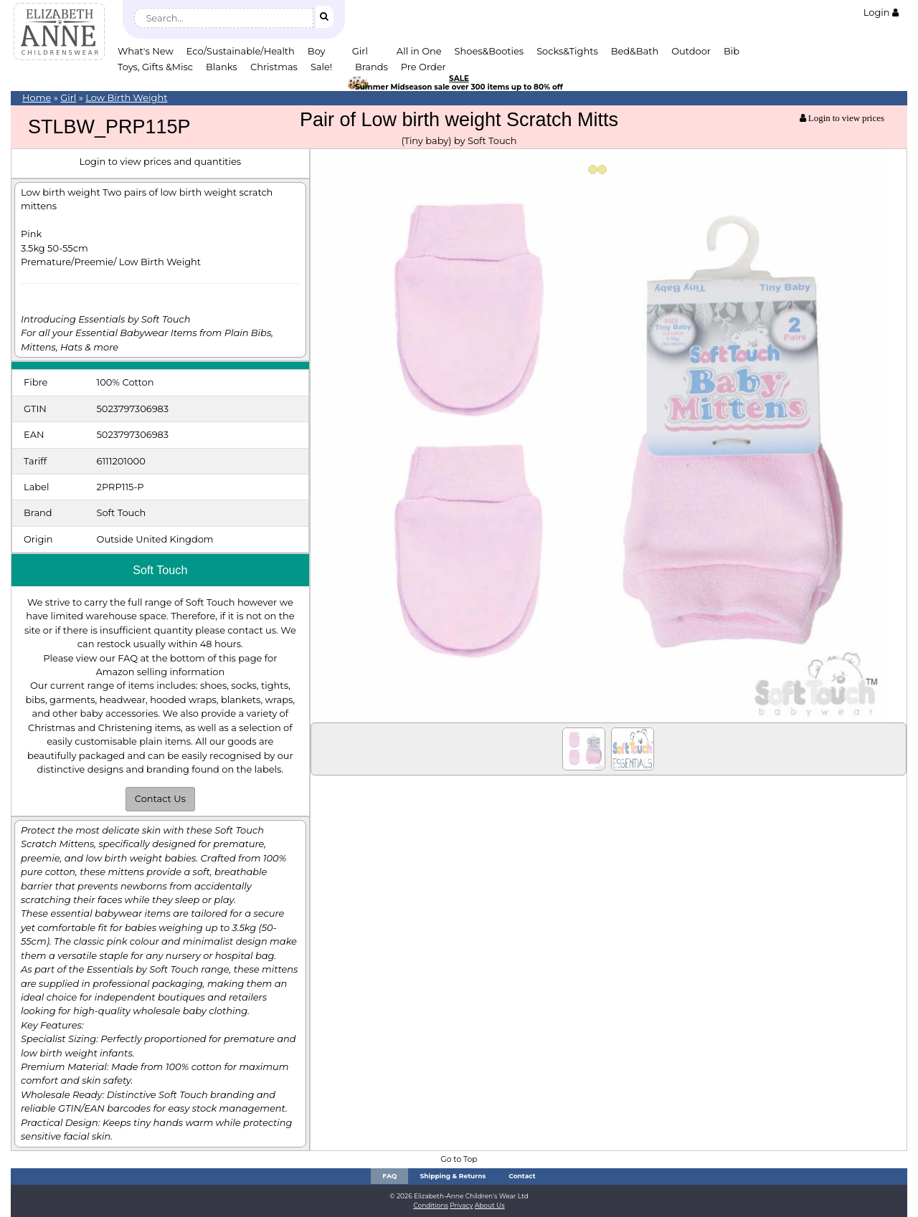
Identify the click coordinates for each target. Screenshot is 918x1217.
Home (36, 97)
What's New (146, 51)
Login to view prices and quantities (160, 161)
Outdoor (691, 51)
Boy (317, 51)
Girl (360, 51)
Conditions (430, 1205)
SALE (459, 78)
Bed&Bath (634, 51)
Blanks (221, 66)
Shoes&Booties (489, 51)
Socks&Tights (567, 51)
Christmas (274, 66)
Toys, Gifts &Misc (155, 66)
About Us (490, 1205)
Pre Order (423, 66)
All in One (419, 51)
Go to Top (458, 1159)
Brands (371, 66)
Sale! (321, 66)
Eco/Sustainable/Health (240, 51)
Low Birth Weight (126, 97)
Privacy (461, 1205)
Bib (731, 51)
